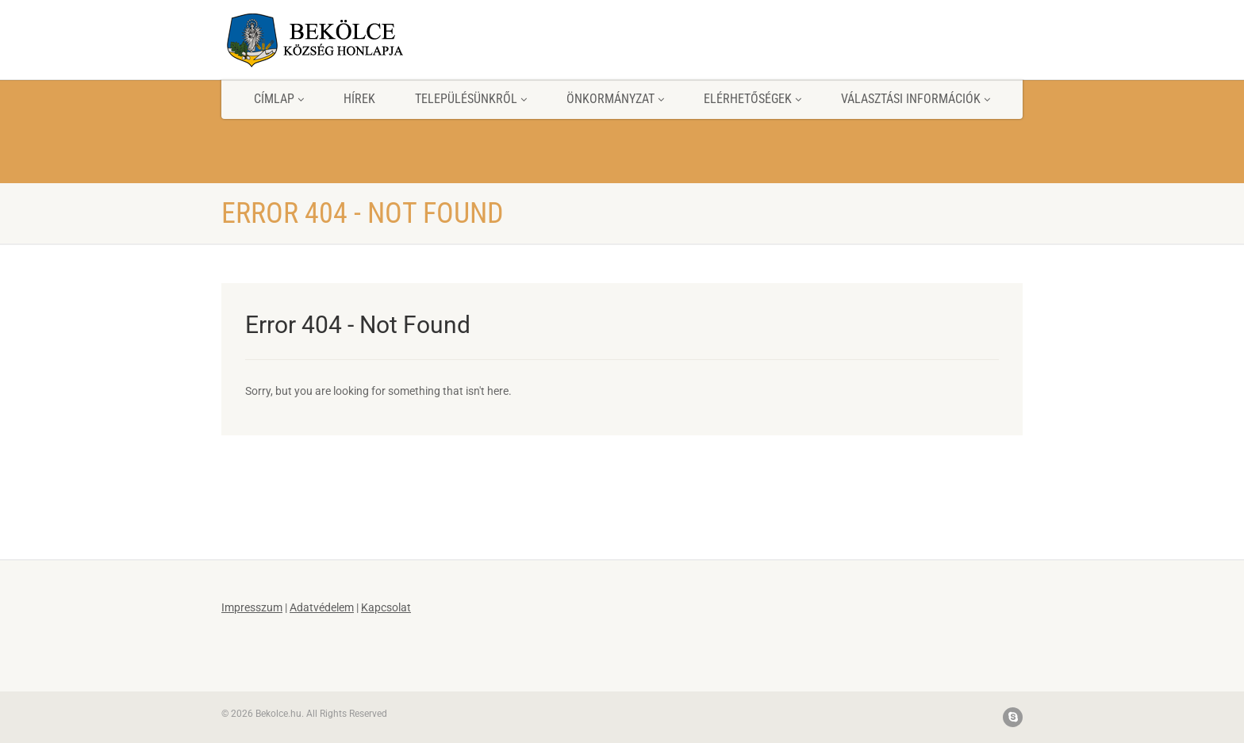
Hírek (359, 98)
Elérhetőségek (752, 98)
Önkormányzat (615, 98)
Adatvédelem (322, 607)
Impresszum (251, 607)
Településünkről (471, 98)
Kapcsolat (386, 607)
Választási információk (915, 98)
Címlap (279, 98)
